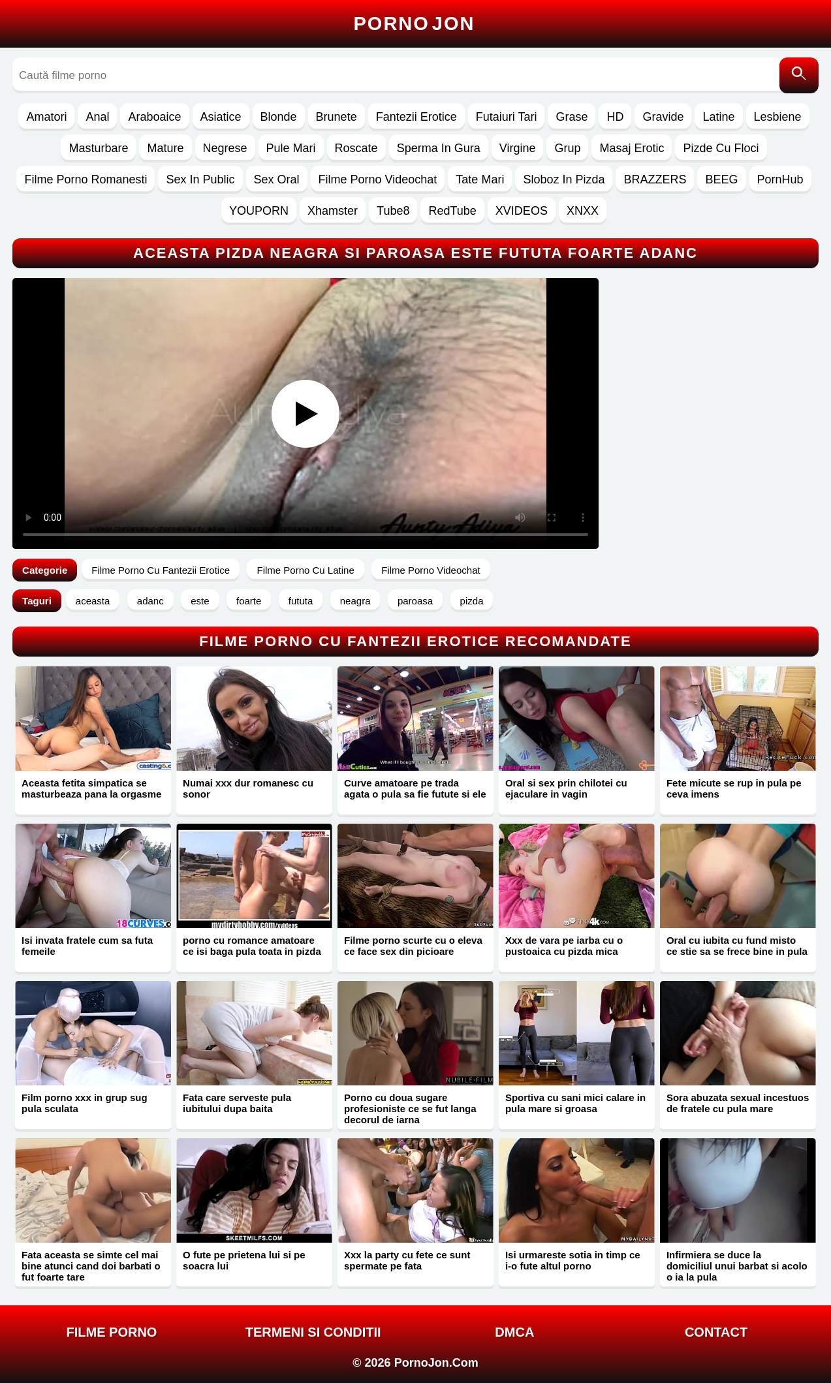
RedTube (452, 210)
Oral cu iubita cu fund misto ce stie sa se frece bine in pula (736, 946)
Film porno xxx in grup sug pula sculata (85, 1103)
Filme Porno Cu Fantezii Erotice (160, 570)
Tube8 (393, 210)
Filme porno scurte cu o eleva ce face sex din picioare (413, 946)
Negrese (225, 148)
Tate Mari (480, 179)
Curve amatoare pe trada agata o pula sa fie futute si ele (415, 788)
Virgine (517, 148)
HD (614, 116)
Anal (97, 116)
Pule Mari (291, 148)
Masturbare (98, 148)
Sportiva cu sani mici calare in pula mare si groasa (575, 1103)
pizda (472, 600)
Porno (414, 23)
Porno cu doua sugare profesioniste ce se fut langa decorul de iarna (410, 1108)
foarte (248, 600)
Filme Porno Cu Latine (305, 570)
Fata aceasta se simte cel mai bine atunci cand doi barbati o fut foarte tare (91, 1265)
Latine (718, 116)
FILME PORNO (112, 1332)
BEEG (721, 179)
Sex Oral (277, 179)
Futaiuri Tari (506, 116)
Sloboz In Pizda (563, 179)
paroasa (415, 600)
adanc (150, 600)
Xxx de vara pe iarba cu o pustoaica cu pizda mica (564, 946)
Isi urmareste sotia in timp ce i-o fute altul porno (572, 1260)
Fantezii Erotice (416, 116)
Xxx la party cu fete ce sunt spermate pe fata (407, 1260)
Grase (572, 116)
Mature (165, 148)
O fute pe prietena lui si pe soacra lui (244, 1260)
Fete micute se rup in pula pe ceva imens (734, 788)
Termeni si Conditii (313, 1332)
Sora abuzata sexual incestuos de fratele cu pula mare (737, 1103)
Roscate (356, 148)
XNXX (583, 210)
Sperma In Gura (438, 148)
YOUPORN (259, 210)
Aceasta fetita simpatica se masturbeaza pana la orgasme (91, 788)
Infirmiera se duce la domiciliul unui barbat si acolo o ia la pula (736, 1265)
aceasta (93, 600)
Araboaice (154, 116)
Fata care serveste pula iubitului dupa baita (237, 1103)
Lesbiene (778, 116)
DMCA (514, 1332)
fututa (301, 600)
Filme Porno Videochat (378, 179)
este (200, 600)
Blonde (278, 116)
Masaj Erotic (631, 148)
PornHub (780, 179)
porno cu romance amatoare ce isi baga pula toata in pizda (252, 946)
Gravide (662, 116)
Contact (716, 1332)
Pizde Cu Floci (721, 148)
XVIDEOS (521, 210)
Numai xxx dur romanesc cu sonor (248, 788)
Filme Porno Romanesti (85, 179)
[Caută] (799, 75)
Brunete (336, 116)
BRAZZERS (654, 179)
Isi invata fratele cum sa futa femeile (87, 946)
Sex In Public (200, 179)
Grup (567, 148)
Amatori (46, 116)
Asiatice (221, 116)
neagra (355, 600)
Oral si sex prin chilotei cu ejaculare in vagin (566, 788)
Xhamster (332, 210)
